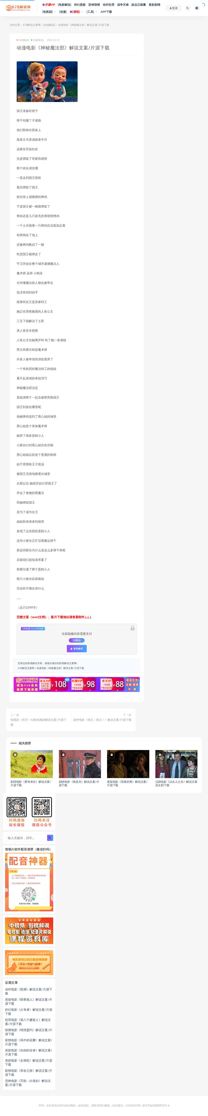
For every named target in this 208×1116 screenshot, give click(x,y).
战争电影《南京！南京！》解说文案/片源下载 (102, 719)
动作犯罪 (108, 4)
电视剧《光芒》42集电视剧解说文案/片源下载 (38, 722)
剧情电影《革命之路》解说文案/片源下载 (28, 1072)
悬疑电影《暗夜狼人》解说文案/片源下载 (28, 1001)
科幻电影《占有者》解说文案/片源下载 (28, 1011)
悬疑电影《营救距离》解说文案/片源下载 (127, 783)
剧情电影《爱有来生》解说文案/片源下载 (31, 783)
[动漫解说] (49, 24)
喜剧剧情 (154, 4)
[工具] (90, 11)
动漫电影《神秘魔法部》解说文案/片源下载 (60, 668)
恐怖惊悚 (94, 4)
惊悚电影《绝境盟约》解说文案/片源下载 (28, 1032)
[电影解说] (64, 4)
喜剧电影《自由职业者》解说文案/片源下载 (28, 1052)
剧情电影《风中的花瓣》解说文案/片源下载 (28, 1042)
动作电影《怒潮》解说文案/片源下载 (28, 991)
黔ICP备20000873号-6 (156, 1105)
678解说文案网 (32, 24)
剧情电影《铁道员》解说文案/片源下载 (79, 783)
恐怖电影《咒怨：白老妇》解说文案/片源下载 (28, 1083)
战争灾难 (123, 4)
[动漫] (63, 11)
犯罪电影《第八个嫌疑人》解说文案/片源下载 (28, 1022)
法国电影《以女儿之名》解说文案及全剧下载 (176, 783)
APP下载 (106, 11)
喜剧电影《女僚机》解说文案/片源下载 (28, 1062)
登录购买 (76, 648)
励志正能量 (138, 4)
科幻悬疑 (80, 4)
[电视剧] (47, 11)
